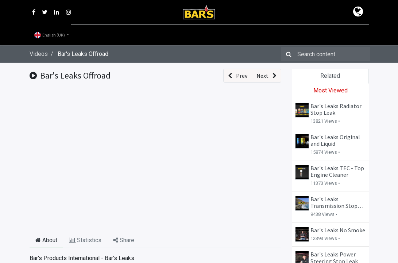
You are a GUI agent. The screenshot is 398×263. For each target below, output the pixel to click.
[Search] (287, 54)
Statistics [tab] (85, 240)
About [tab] (46, 240)
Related (330, 75)
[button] (237, 76)
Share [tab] (123, 240)
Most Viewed (330, 90)
